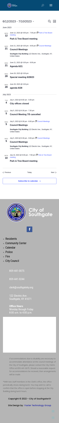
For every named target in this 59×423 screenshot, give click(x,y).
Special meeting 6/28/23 (22, 77)
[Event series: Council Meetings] (44, 46)
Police (9, 252)
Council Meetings (19, 49)
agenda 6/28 (16, 88)
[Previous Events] (7, 172)
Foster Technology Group (38, 405)
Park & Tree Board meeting (24, 39)
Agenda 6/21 (16, 66)
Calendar (10, 247)
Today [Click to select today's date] (29, 172)
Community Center (16, 243)
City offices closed (19, 103)
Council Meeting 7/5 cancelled (25, 114)
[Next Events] (53, 172)
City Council (12, 261)
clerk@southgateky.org (21, 287)
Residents (11, 238)
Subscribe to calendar (28, 181)
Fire (7, 256)
